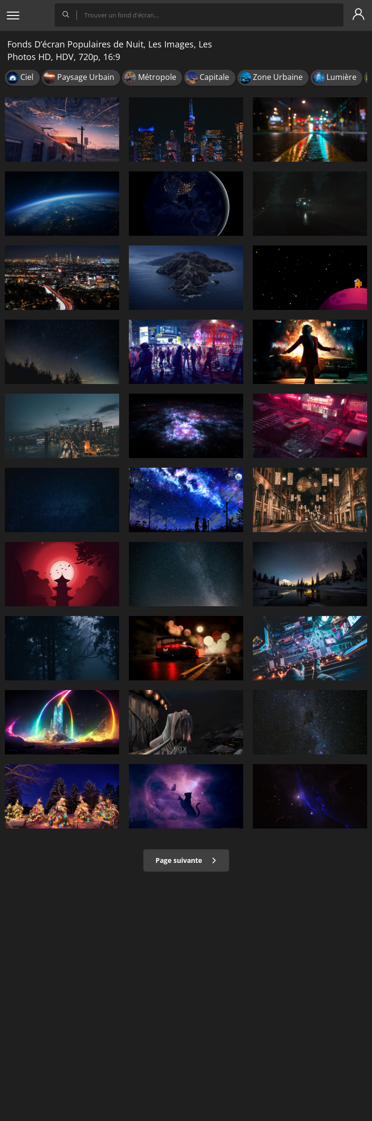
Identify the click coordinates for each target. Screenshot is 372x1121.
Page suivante (186, 860)
